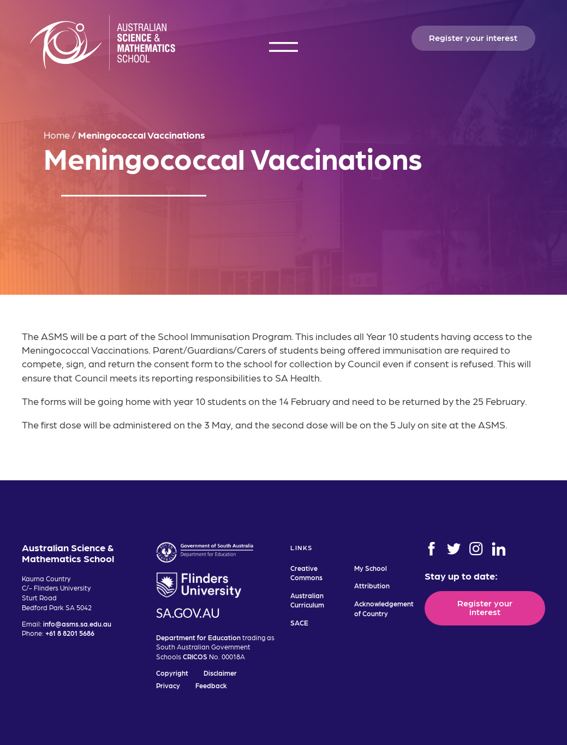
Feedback (211, 685)
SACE (299, 622)
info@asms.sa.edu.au (77, 623)
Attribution (372, 585)
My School (370, 568)
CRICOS (195, 656)
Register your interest (473, 37)
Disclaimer (220, 673)
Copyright (172, 673)
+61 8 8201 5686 (69, 633)
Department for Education (198, 637)
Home (57, 134)
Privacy (168, 685)
